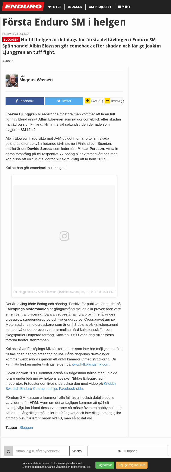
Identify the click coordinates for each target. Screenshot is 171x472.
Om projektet (100, 7)
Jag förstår (105, 465)
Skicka (77, 451)
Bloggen (75, 7)
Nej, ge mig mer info (131, 465)
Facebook (25, 101)
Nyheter (54, 7)
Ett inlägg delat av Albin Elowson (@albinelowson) (46, 292)
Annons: (8, 61)
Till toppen (127, 451)
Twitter (64, 101)
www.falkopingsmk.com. (91, 364)
